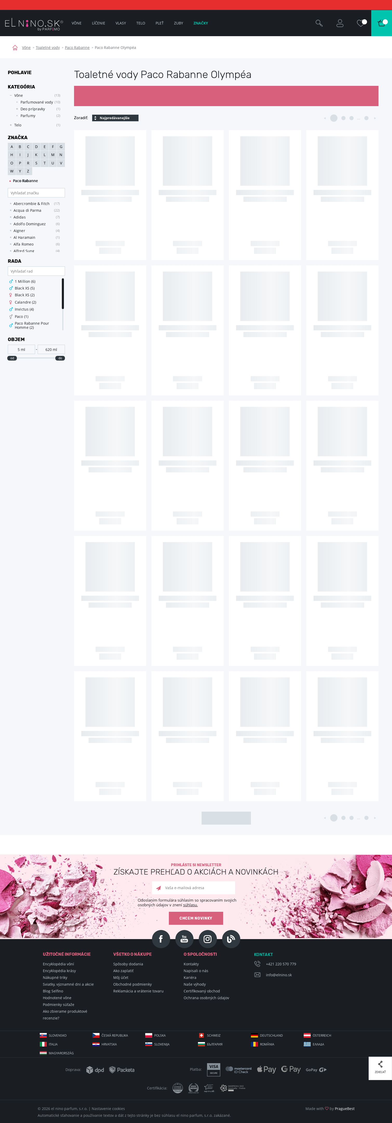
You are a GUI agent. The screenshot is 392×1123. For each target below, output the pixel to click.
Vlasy (121, 23)
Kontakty (191, 963)
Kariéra (190, 977)
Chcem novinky (196, 918)
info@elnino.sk (279, 974)
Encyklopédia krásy (59, 970)
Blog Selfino (53, 991)
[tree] (34, 110)
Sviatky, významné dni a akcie (68, 984)
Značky (201, 23)
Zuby (178, 23)
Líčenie (98, 23)
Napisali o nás (196, 970)
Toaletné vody (48, 47)
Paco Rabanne (77, 47)
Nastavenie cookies (108, 1108)
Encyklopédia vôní (58, 963)
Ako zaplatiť (123, 970)
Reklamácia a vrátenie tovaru (138, 991)
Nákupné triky (55, 977)
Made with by (330, 1108)
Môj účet (120, 977)
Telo (140, 23)
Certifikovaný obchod (202, 991)
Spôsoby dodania (128, 963)
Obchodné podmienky (132, 984)
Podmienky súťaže (58, 1004)
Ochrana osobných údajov (206, 997)
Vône (26, 47)
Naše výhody (195, 984)
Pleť (160, 23)
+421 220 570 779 (281, 963)
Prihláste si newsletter (196, 869)
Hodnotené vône (57, 997)
